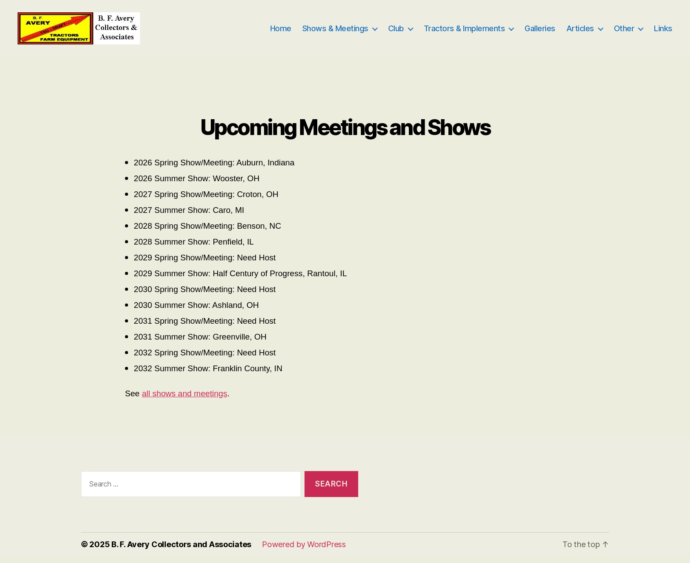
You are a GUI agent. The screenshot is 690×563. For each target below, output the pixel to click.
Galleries (540, 32)
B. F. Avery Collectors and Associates (181, 551)
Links (663, 32)
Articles (580, 32)
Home (280, 32)
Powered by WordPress (304, 551)
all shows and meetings (184, 401)
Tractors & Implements (464, 32)
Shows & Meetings (335, 32)
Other (624, 32)
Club (396, 32)
